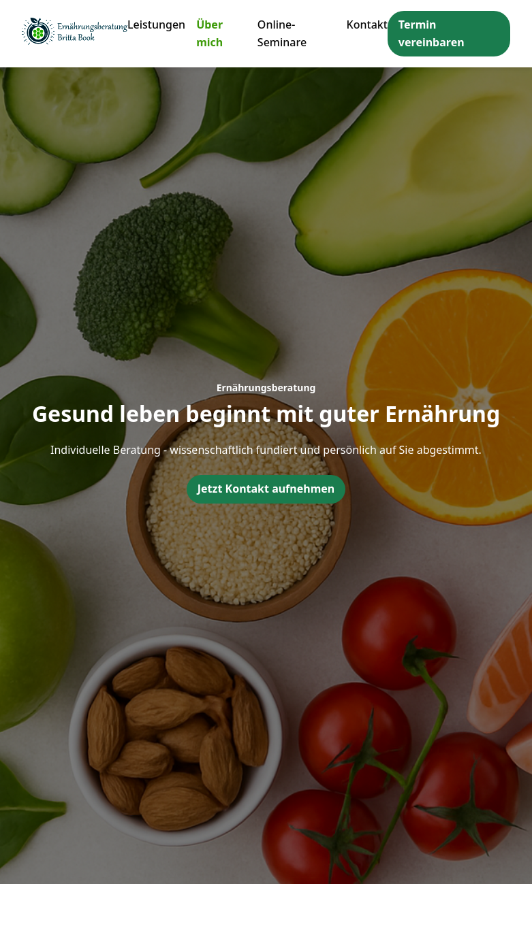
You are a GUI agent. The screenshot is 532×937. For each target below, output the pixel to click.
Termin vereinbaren (431, 33)
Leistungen (156, 24)
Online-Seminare (282, 33)
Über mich (209, 33)
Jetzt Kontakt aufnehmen (266, 488)
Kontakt (367, 24)
